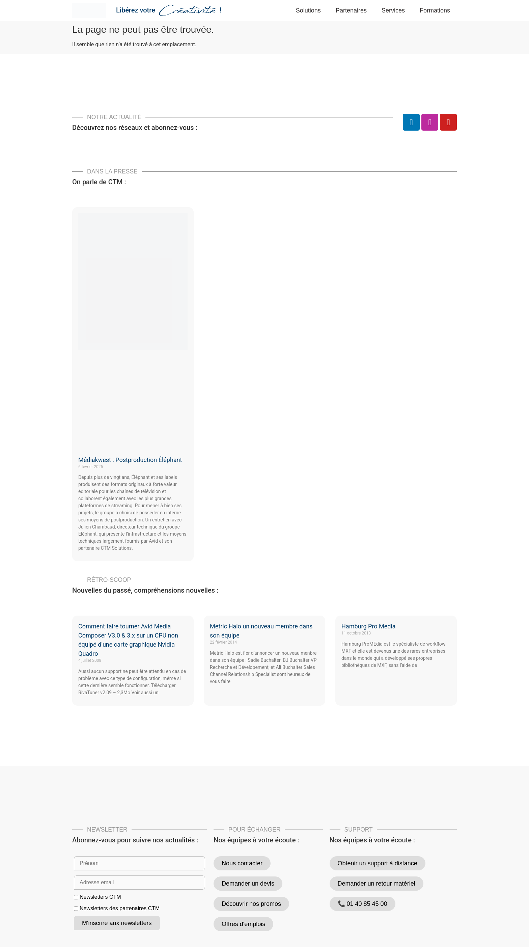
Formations (435, 10)
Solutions (308, 10)
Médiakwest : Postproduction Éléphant (130, 459)
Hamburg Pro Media (368, 626)
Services (393, 10)
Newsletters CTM (100, 897)
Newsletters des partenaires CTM (120, 908)
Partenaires (351, 10)
